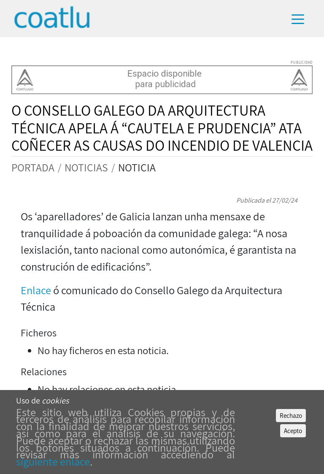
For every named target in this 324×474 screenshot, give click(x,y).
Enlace (37, 290)
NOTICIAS (86, 167)
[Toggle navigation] (301, 18)
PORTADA (32, 167)
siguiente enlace (53, 461)
